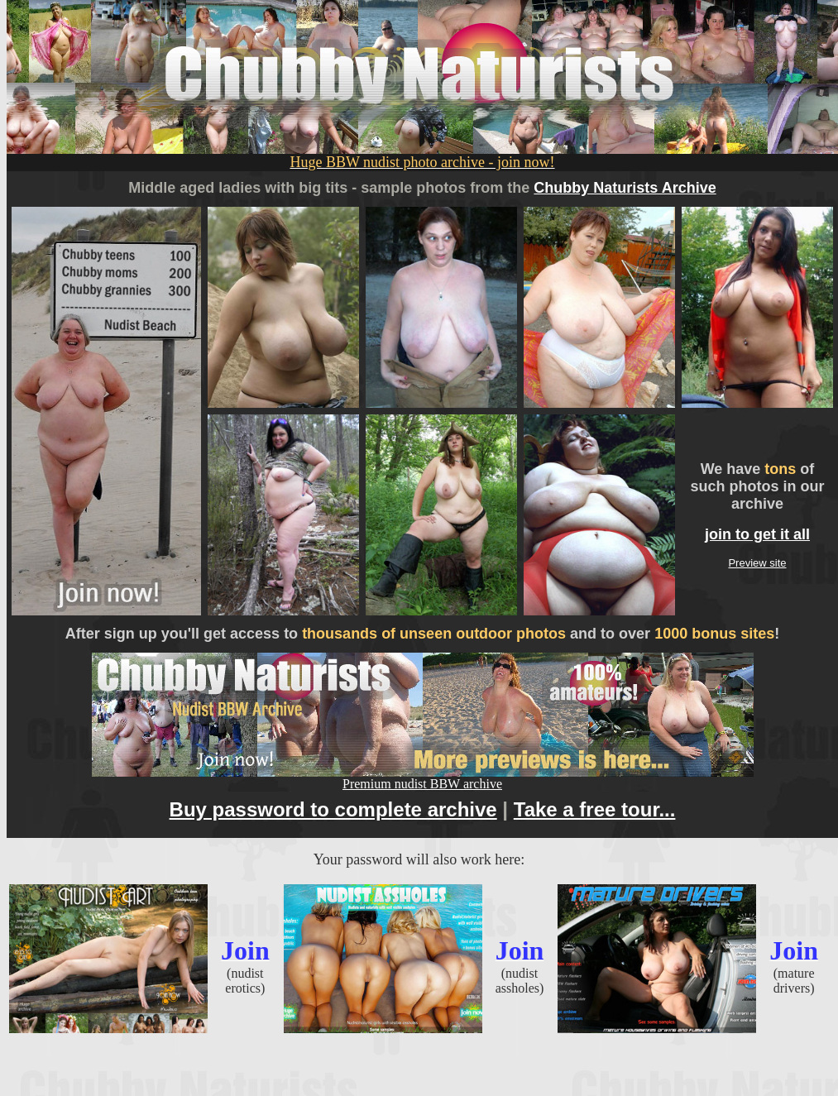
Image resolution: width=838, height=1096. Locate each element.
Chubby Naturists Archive (625, 187)
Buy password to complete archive (333, 809)
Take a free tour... (595, 809)
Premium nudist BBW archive (423, 778)
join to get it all (757, 534)
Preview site (757, 563)
